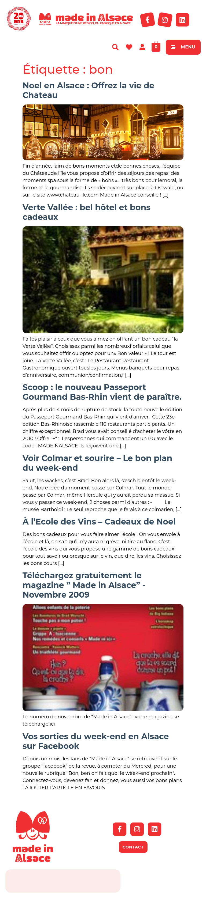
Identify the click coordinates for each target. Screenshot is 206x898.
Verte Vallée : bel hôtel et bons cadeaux (86, 212)
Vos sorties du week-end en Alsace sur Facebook (96, 741)
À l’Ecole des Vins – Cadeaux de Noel (99, 522)
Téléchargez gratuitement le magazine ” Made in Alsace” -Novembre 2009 (84, 585)
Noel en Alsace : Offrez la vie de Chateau (88, 90)
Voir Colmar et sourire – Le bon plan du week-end (97, 463)
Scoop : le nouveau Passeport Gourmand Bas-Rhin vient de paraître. (102, 392)
